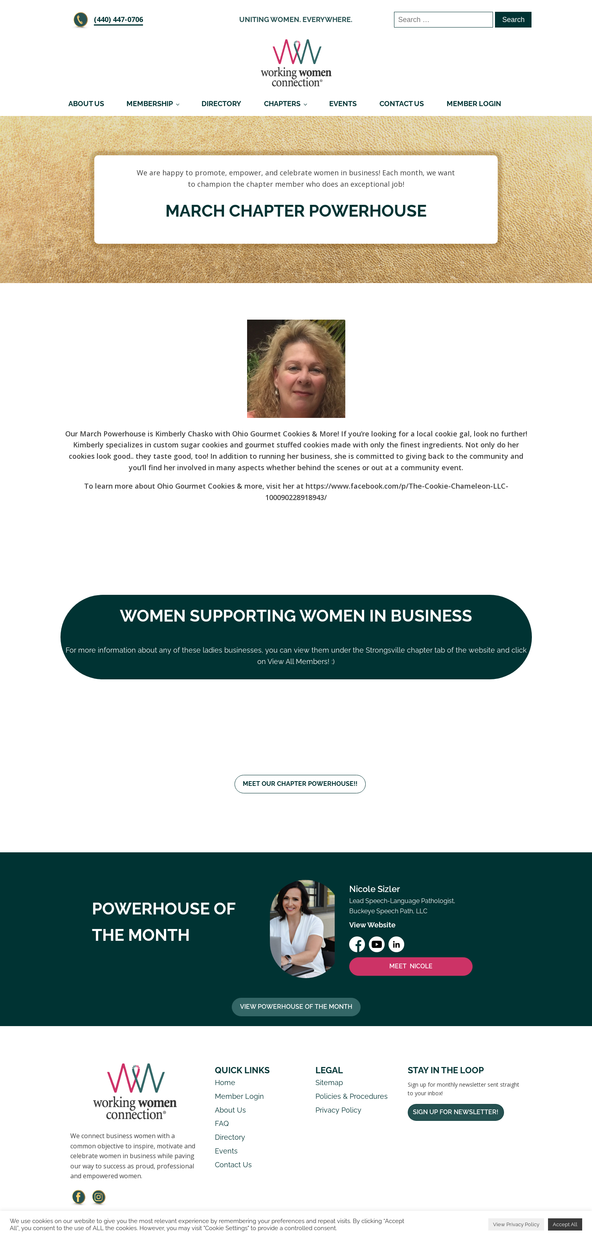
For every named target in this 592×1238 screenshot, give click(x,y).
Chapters (282, 103)
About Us (86, 103)
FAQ (222, 1124)
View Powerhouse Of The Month (296, 1007)
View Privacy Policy (516, 1224)
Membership (149, 103)
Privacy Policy (338, 1110)
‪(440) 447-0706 (118, 19)
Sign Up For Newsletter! (456, 1113)
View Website (372, 925)
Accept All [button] (565, 1224)
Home (225, 1083)
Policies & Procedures (351, 1097)
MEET (411, 967)
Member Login (474, 103)
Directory (221, 103)
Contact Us (401, 103)
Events (343, 103)
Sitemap (329, 1083)
